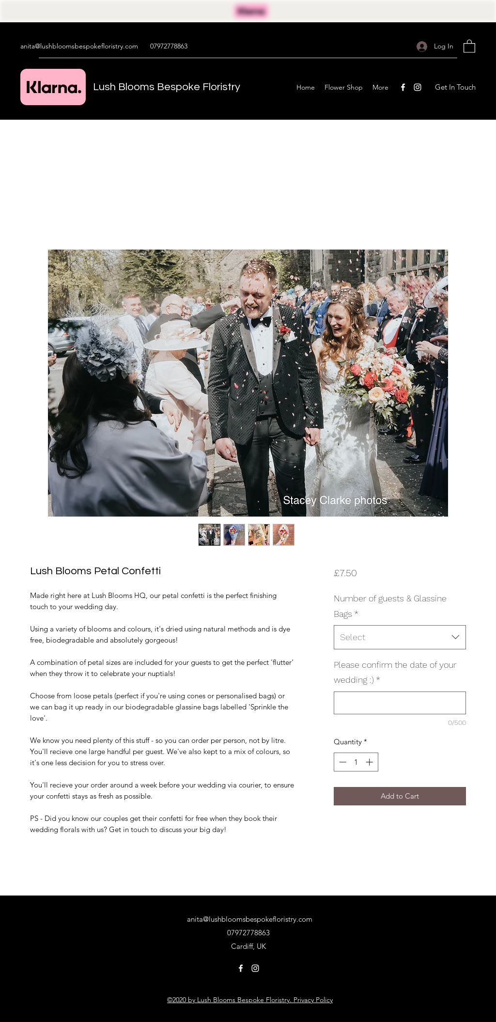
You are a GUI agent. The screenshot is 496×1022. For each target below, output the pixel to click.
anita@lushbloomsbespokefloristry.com (79, 46)
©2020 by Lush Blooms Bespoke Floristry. (229, 999)
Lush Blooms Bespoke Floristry (166, 87)
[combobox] (400, 637)
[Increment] (370, 762)
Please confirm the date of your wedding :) (395, 672)
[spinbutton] (356, 762)
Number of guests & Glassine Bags (390, 606)
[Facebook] (403, 87)
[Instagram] (417, 87)
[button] (469, 46)
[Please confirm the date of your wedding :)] (399, 703)
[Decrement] (341, 762)
